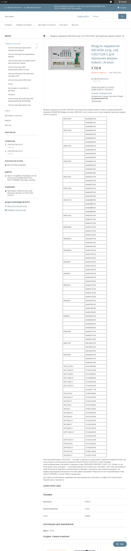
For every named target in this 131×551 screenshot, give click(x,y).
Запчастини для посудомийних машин (21, 55)
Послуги (11, 94)
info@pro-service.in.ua (16, 210)
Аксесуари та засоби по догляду (18, 89)
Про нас (75, 25)
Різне (10, 84)
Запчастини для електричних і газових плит (21, 74)
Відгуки (8, 120)
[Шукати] (122, 16)
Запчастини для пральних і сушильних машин (19, 48)
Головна (8, 25)
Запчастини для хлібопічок (19, 80)
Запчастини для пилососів (19, 105)
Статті (7, 111)
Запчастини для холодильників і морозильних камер (22, 61)
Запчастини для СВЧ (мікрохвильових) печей (18, 68)
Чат (120, 544)
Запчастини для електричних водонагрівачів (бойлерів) (20, 99)
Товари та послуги (24, 25)
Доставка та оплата (46, 25)
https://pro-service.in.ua (17, 206)
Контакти (63, 25)
